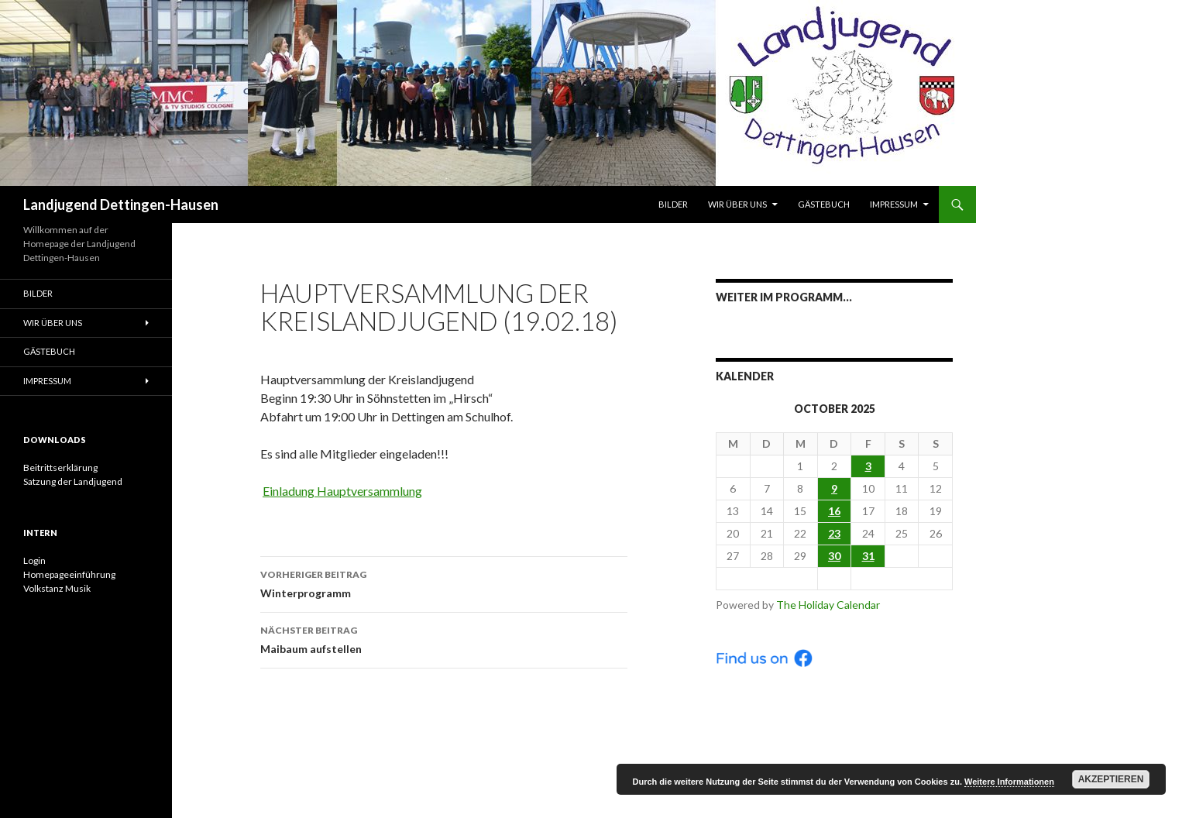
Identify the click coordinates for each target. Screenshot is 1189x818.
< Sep (766, 578)
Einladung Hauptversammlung (342, 490)
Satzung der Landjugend (72, 481)
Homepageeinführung (69, 574)
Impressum (894, 204)
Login (34, 560)
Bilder (673, 204)
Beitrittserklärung (60, 467)
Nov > (902, 578)
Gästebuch (824, 204)
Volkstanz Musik (57, 588)
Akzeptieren (1111, 779)
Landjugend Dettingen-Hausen (120, 204)
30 (834, 555)
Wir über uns (737, 204)
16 (834, 510)
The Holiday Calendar (828, 604)
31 (868, 555)
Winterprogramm (443, 582)
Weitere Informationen (1009, 781)
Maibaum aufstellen (443, 638)
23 (834, 533)
